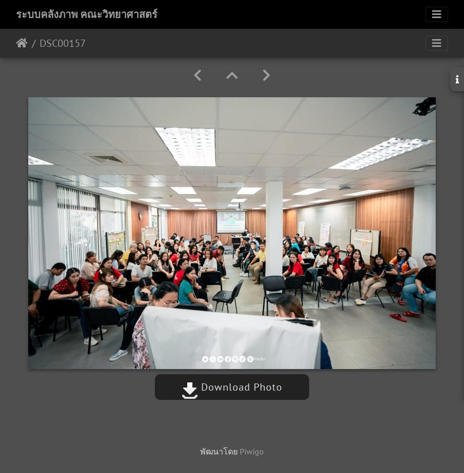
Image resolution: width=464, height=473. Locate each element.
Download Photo (232, 387)
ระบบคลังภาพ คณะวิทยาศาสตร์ (86, 14)
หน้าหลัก (22, 43)
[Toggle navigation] (436, 14)
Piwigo (252, 451)
